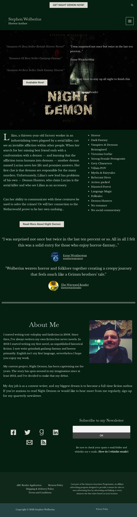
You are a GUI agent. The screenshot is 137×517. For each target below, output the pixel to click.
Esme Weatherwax (75, 255)
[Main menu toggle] (130, 21)
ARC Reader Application (29, 485)
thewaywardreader (71, 288)
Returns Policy (55, 485)
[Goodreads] (42, 432)
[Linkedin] (56, 432)
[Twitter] (27, 432)
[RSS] (44, 442)
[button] (69, 5)
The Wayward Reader (75, 284)
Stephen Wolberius (24, 19)
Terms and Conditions (39, 492)
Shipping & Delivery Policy (40, 489)
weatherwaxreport (73, 258)
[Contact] (29, 442)
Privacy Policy (102, 509)
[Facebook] (13, 432)
